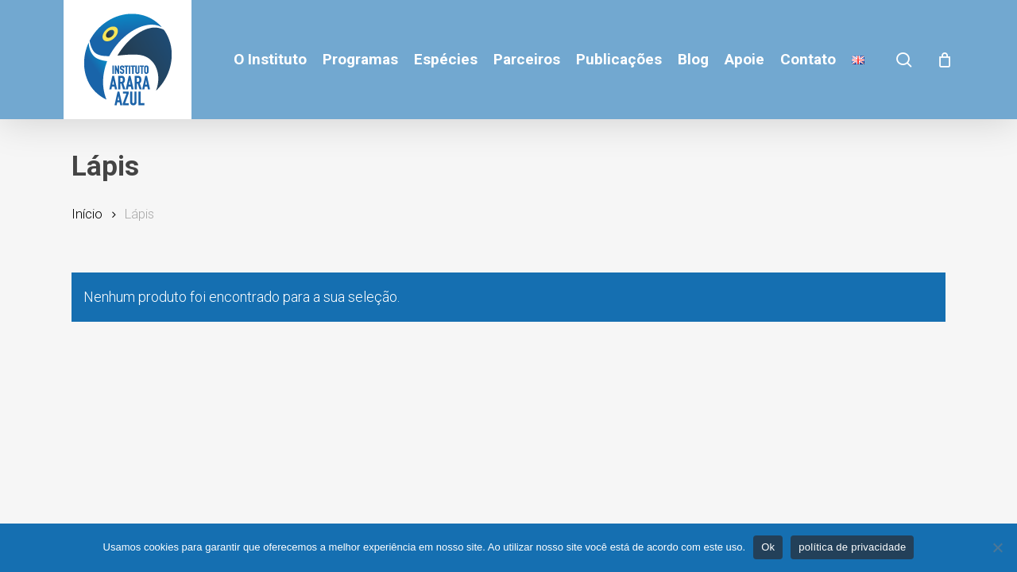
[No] (997, 547)
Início (87, 214)
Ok (768, 547)
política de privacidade (852, 547)
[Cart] (944, 59)
